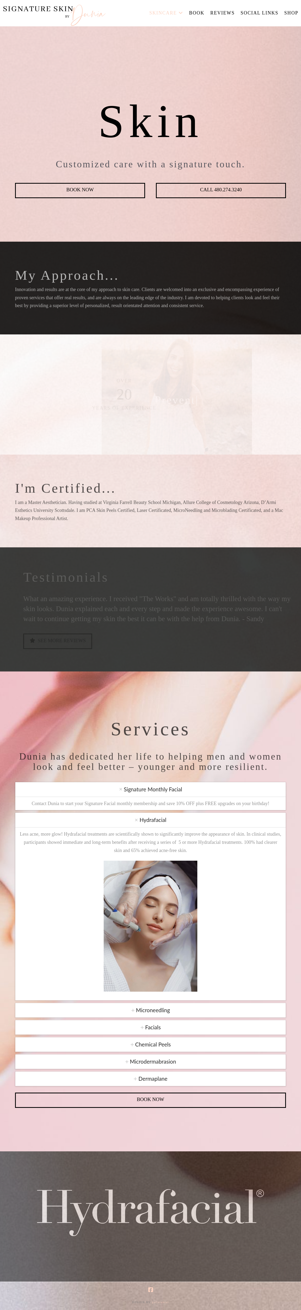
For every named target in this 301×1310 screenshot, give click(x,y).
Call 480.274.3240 (221, 189)
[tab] (150, 789)
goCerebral (160, 1302)
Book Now (80, 189)
